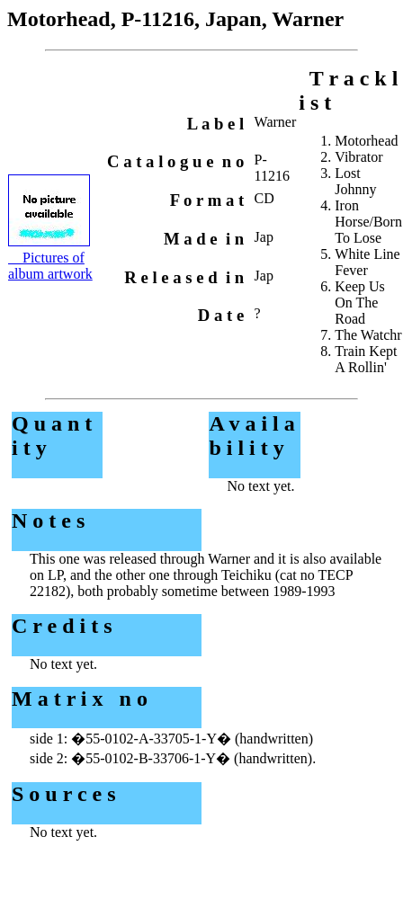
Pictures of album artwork (50, 265)
